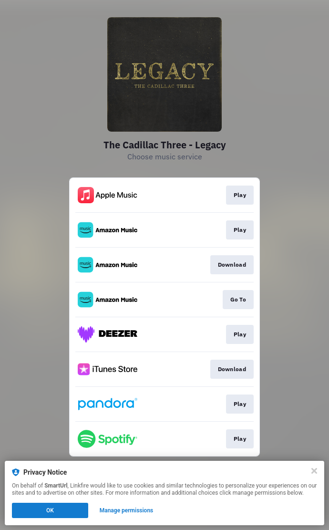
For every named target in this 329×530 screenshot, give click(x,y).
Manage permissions (127, 510)
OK (50, 510)
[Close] (314, 470)
